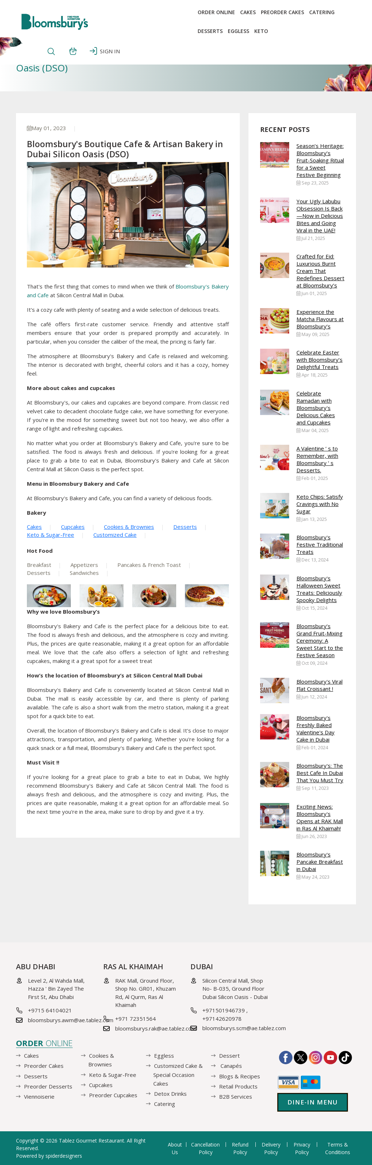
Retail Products (238, 1086)
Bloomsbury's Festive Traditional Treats (319, 544)
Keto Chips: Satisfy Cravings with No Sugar (319, 504)
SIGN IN (105, 51)
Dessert (229, 1055)
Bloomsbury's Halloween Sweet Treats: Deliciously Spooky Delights (319, 589)
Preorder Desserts (48, 1086)
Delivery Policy (271, 1148)
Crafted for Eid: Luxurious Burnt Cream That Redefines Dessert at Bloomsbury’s (320, 271)
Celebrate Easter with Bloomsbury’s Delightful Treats (319, 359)
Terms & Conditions (337, 1148)
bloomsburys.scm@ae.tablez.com (244, 1028)
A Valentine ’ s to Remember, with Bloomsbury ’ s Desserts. (317, 459)
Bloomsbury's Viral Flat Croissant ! (319, 685)
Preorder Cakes (282, 12)
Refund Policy (240, 1148)
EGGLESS (238, 31)
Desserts (210, 31)
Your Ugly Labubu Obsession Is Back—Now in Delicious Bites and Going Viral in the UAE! (319, 216)
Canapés (230, 1065)
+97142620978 (222, 1018)
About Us (175, 1148)
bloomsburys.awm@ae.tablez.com (70, 1020)
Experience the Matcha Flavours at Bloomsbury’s (320, 319)
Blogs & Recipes (239, 1075)
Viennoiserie (39, 1096)
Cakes (248, 12)
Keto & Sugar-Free (50, 534)
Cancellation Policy (205, 1148)
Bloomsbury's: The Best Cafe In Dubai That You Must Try (319, 773)
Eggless (164, 1055)
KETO (261, 31)
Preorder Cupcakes (113, 1095)
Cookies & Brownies (129, 526)
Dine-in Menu (312, 1102)
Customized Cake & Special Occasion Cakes (178, 1074)
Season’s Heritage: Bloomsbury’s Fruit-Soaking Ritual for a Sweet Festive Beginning (320, 160)
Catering (322, 12)
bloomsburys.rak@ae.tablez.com (155, 1028)
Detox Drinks (170, 1093)
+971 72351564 (135, 1018)
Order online (216, 12)
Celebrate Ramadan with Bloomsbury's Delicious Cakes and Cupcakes (315, 408)
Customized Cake (115, 534)
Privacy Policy (302, 1148)
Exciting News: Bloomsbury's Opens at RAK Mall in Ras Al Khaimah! (319, 817)
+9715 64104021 (50, 1010)
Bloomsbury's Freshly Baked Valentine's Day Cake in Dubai (315, 728)
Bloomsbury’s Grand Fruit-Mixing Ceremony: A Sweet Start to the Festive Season (319, 640)
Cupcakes (73, 526)
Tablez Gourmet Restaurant (91, 1140)
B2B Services (235, 1096)
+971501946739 (223, 1010)
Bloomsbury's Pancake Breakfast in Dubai (319, 861)
